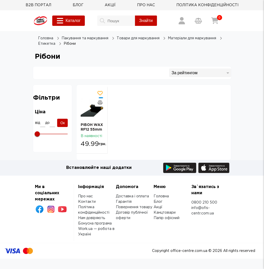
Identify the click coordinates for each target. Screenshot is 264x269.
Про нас (85, 196)
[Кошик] (215, 21)
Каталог (68, 20)
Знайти (146, 20)
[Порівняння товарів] (198, 21)
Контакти (87, 201)
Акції (158, 207)
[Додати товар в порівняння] (100, 102)
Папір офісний (166, 218)
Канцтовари (165, 212)
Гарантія (124, 201)
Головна (161, 196)
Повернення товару (134, 207)
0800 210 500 (204, 202)
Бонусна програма (95, 223)
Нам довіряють (91, 218)
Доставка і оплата (132, 196)
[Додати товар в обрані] (100, 93)
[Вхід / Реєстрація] (182, 21)
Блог (158, 201)
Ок (62, 123)
